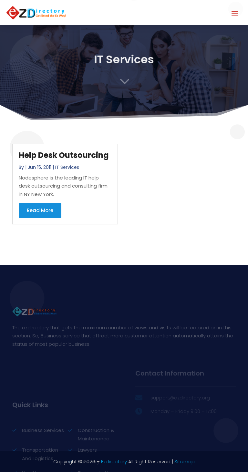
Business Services (43, 444)
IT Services (67, 167)
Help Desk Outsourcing (64, 155)
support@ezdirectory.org (180, 402)
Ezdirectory (114, 461)
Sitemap (184, 461)
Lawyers (87, 464)
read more (40, 210)
